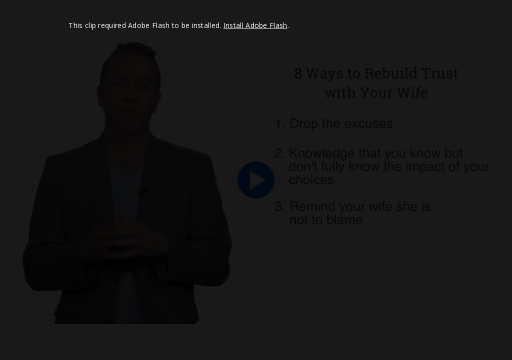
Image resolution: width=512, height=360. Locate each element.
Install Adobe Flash (256, 25)
